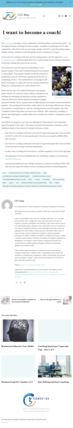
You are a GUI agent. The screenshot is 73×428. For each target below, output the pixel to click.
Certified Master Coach (42, 176)
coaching (46, 179)
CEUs (30, 179)
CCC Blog (23, 15)
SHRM (57, 182)
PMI (51, 182)
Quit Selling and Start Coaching (53, 381)
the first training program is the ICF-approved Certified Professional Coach (32, 186)
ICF (17, 182)
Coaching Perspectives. (13, 159)
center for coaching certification (16, 176)
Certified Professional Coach (14, 179)
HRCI (4, 182)
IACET (11, 182)
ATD (45, 173)
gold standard (9, 43)
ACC (4, 173)
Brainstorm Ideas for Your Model (17, 346)
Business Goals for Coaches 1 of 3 (17, 381)
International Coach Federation (34, 182)
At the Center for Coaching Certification (24, 173)
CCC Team (7, 38)
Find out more (36, 4)
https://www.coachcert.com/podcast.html (32, 265)
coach (37, 179)
